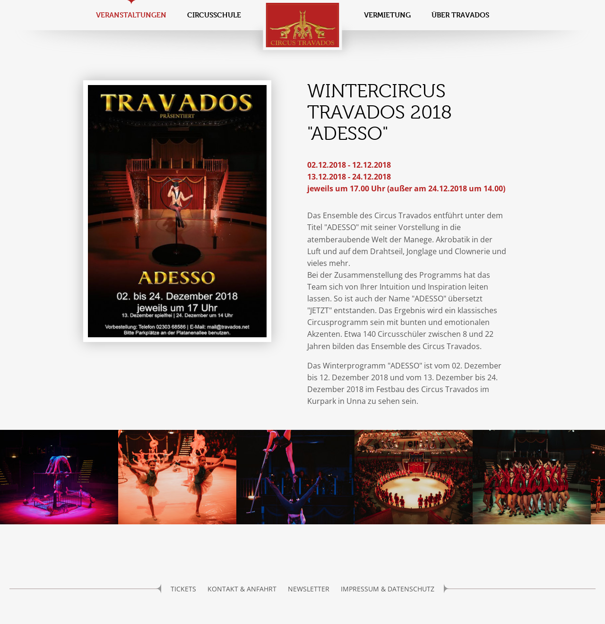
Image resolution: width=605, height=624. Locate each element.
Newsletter (308, 588)
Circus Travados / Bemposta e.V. (302, 25)
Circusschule (214, 14)
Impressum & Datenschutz (387, 588)
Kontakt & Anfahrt (242, 588)
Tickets (183, 588)
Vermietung (387, 14)
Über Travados (460, 14)
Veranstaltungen (131, 14)
